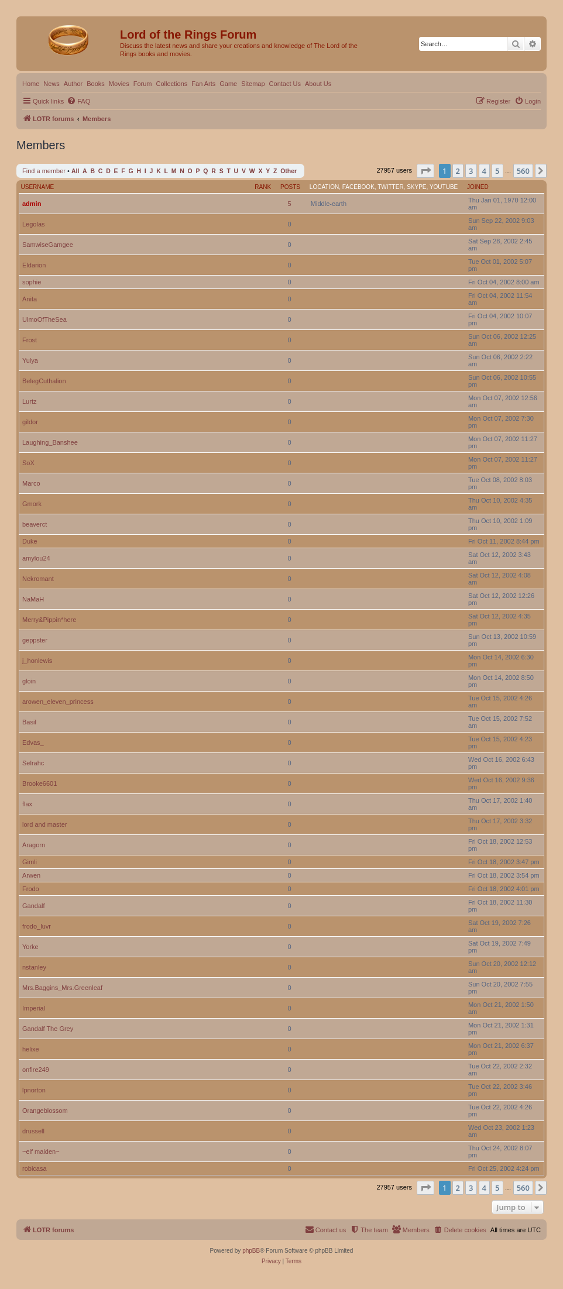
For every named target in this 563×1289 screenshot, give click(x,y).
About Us (318, 83)
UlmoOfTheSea (44, 319)
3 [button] (471, 171)
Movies (119, 83)
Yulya (30, 360)
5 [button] (497, 171)
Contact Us (285, 83)
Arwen (31, 875)
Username (37, 187)
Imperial (33, 1008)
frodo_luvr (36, 926)
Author (73, 83)
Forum (142, 83)
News (51, 83)
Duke (29, 541)
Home (30, 83)
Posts (290, 187)
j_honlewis (37, 660)
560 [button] (523, 171)
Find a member (44, 170)
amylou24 (36, 558)
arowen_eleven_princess (58, 701)
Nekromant (38, 578)
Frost (29, 339)
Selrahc (33, 762)
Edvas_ (33, 742)
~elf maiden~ (41, 1151)
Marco (31, 483)
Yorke (30, 946)
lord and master (44, 824)
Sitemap (253, 83)
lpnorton (34, 1090)
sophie (31, 282)
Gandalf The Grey (47, 1028)
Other (288, 171)
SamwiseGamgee (47, 244)
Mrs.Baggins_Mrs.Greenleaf (62, 987)
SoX (28, 462)
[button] (425, 171)
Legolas (33, 224)
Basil (29, 722)
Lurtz (29, 401)
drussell (33, 1131)
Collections (171, 83)
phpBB (251, 1250)
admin (31, 203)
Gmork (32, 503)
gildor (30, 421)
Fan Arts (203, 83)
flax (27, 803)
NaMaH (33, 599)
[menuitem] (78, 101)
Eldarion (34, 265)
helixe (30, 1049)
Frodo (30, 888)
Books (96, 83)
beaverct (34, 524)
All (75, 171)
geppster (34, 640)
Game (228, 83)
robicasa (34, 1168)
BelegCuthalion (44, 380)
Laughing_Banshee (50, 442)
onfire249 (35, 1069)
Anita (29, 299)
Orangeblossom (45, 1110)
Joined (478, 187)
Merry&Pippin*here (49, 619)
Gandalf (33, 905)
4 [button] (484, 171)
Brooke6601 (39, 783)
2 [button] (458, 171)
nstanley (34, 967)
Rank (263, 187)
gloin (29, 681)
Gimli (29, 861)
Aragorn (33, 844)
